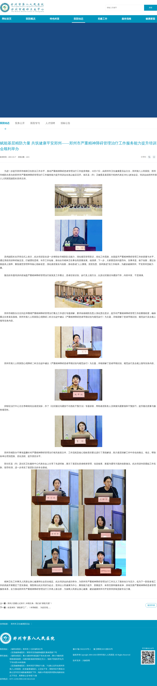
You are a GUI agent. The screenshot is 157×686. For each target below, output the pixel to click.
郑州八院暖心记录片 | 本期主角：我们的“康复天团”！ (30, 603)
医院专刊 (35, 123)
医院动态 (78, 18)
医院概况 (30, 18)
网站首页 (6, 18)
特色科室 (54, 18)
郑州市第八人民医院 (22, 7)
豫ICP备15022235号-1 (82, 649)
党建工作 (102, 18)
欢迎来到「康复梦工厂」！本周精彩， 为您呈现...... (29, 607)
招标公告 (65, 123)
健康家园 (150, 18)
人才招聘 (50, 123)
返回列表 (151, 605)
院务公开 (20, 123)
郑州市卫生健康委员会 (20, 624)
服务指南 (126, 18)
